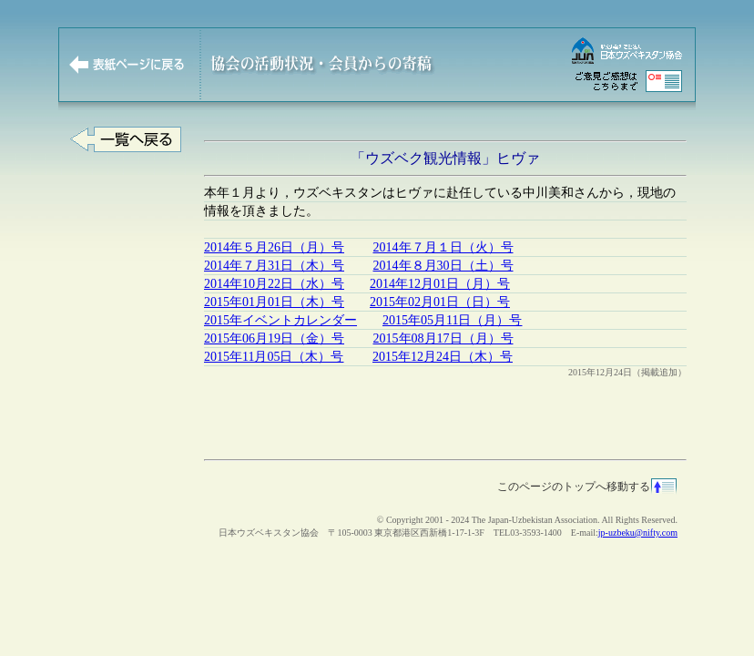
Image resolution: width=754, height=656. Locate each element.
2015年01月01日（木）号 (274, 302)
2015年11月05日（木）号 (273, 357)
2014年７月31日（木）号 (274, 265)
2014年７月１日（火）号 (443, 247)
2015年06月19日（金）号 (274, 338)
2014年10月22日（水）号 (274, 284)
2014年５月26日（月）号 (274, 247)
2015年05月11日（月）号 (452, 320)
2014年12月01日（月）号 (440, 284)
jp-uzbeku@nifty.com (638, 533)
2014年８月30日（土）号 (443, 265)
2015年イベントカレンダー (280, 320)
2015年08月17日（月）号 (443, 338)
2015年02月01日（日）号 (440, 302)
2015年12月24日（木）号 (442, 357)
